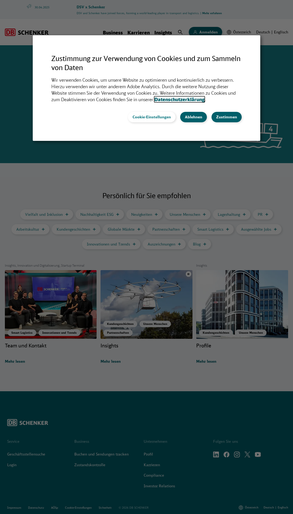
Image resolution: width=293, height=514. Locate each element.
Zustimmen (226, 117)
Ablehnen (193, 117)
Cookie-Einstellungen (152, 117)
